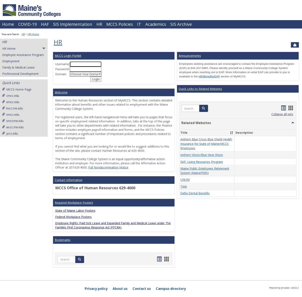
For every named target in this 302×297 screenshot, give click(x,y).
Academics (155, 24)
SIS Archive (181, 24)
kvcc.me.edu (12, 108)
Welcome (61, 92)
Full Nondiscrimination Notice (108, 167)
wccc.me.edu (13, 127)
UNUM (185, 180)
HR (99, 24)
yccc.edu (10, 133)
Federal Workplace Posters (73, 217)
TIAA (183, 186)
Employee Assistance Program (23, 55)
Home (8, 24)
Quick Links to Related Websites (200, 89)
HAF (45, 24)
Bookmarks (62, 240)
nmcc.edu (10, 115)
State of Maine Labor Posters (75, 211)
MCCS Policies (119, 24)
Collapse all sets (282, 114)
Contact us (142, 288)
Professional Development (20, 74)
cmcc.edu (10, 96)
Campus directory (171, 288)
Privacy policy (96, 288)
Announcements (190, 56)
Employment (11, 61)
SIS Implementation (72, 24)
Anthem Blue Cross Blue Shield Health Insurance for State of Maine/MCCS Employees (206, 143)
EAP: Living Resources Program (201, 162)
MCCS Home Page (16, 89)
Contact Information (68, 180)
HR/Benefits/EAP (209, 76)
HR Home (33, 34)
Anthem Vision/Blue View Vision (201, 155)
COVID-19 (27, 24)
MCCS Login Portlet (68, 56)
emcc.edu (10, 102)
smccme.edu (12, 121)
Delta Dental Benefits (195, 193)
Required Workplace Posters (74, 203)
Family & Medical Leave (18, 67)
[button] (292, 123)
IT (139, 24)
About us (120, 288)
